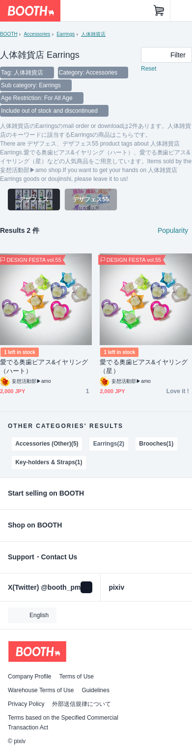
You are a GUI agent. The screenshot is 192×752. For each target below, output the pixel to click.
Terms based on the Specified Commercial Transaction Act (63, 722)
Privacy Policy (26, 704)
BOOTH (8, 34)
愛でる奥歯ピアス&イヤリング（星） (144, 366)
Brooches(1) (156, 443)
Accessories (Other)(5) (46, 443)
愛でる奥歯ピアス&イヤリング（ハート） (44, 366)
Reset (148, 68)
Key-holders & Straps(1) (48, 462)
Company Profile (29, 676)
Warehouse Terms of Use (41, 690)
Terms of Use (76, 676)
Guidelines (96, 690)
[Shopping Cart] (159, 11)
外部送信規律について (81, 704)
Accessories (37, 34)
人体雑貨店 (93, 34)
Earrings (65, 34)
